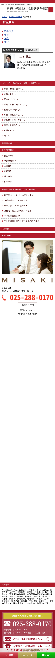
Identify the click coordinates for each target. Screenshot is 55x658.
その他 (7, 135)
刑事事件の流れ (8, 143)
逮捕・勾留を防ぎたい (14, 89)
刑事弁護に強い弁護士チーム (16, 205)
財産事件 (8, 171)
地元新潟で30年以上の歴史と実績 (19, 195)
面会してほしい (11, 99)
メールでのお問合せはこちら (27, 639)
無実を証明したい (12, 125)
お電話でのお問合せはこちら (27, 646)
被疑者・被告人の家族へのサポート (19, 211)
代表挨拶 (5, 229)
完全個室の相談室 (12, 216)
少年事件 (8, 181)
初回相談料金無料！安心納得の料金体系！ (22, 221)
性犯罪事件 (9, 156)
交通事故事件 (10, 161)
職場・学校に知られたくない (16, 104)
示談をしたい (10, 94)
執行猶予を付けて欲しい (15, 120)
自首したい (9, 130)
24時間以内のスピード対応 (16, 200)
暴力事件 (8, 176)
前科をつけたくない (13, 110)
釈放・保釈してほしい (14, 115)
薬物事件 (8, 166)
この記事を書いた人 (14, 50)
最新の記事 (32, 50)
